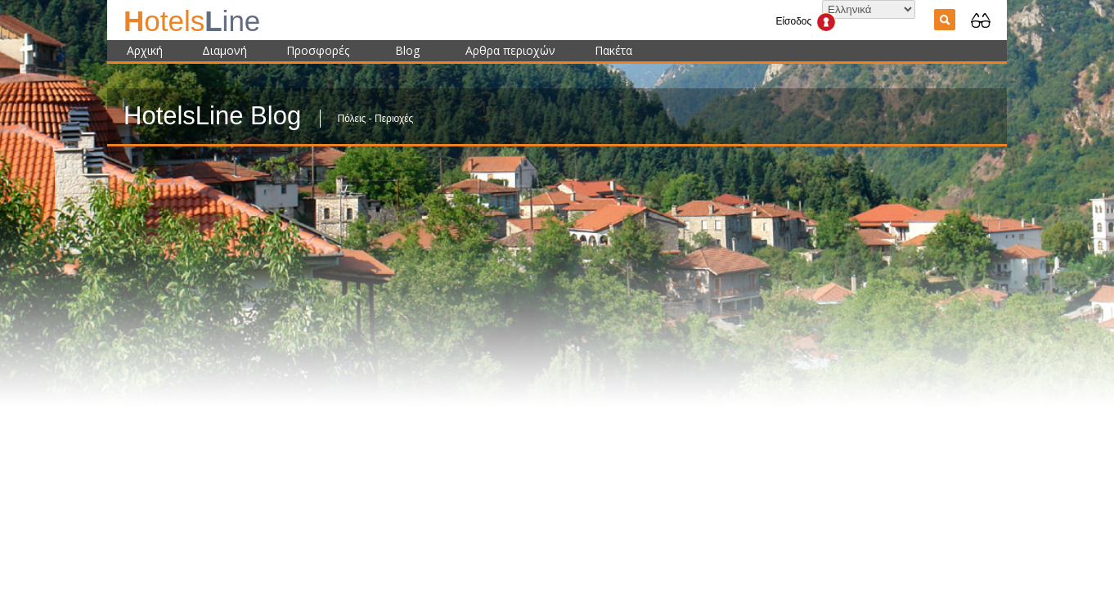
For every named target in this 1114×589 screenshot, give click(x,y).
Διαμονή (224, 50)
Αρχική (145, 50)
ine (192, 21)
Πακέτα (613, 50)
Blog (407, 50)
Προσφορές (317, 50)
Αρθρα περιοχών (510, 50)
